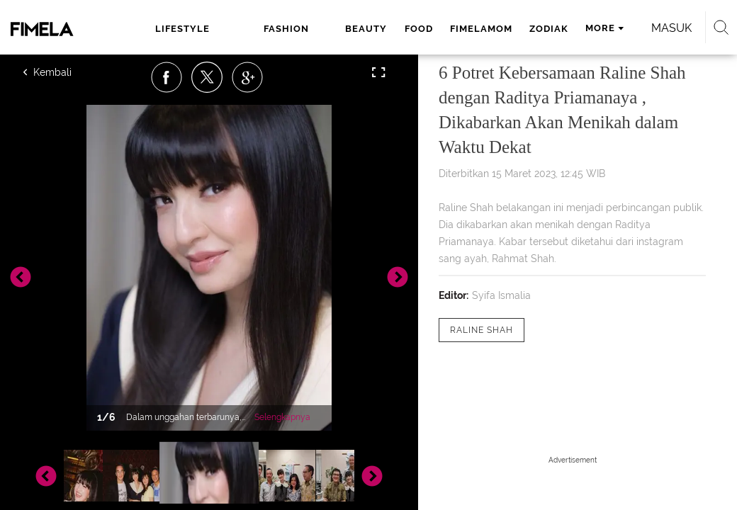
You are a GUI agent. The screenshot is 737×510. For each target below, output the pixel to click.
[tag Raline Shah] (481, 330)
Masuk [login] (671, 28)
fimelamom (481, 28)
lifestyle (182, 28)
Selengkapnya (282, 417)
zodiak (548, 28)
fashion (286, 28)
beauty (366, 28)
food (419, 28)
